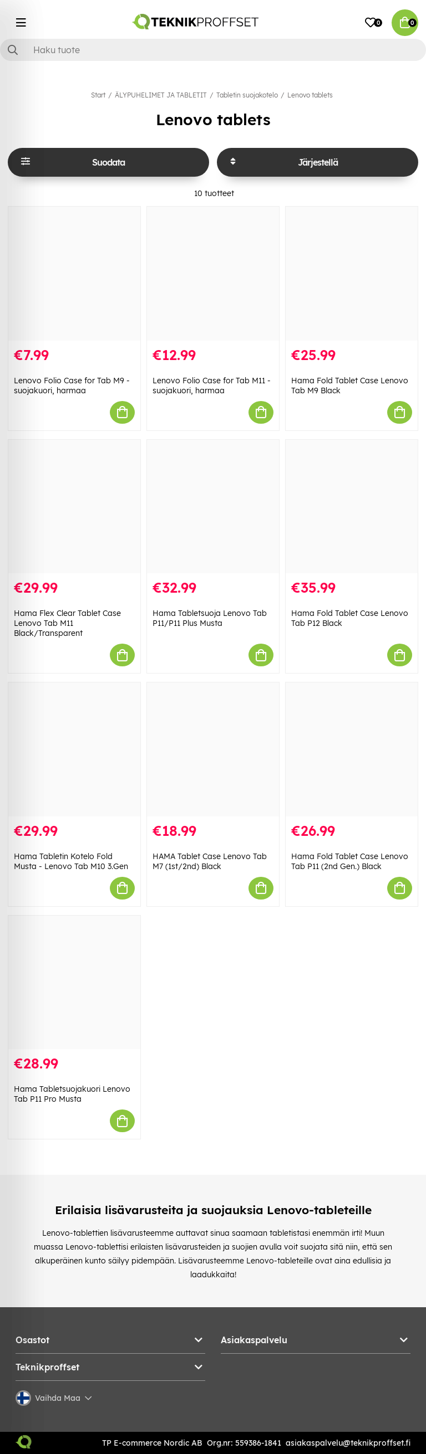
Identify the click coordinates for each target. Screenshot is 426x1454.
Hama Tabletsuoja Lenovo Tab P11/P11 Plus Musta (210, 618)
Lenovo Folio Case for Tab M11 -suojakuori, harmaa (212, 385)
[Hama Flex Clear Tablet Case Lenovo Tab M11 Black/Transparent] (74, 507)
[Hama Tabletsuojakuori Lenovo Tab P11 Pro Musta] (74, 983)
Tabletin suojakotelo (247, 95)
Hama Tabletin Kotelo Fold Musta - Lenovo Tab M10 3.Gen (71, 861)
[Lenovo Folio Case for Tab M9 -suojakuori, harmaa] (74, 274)
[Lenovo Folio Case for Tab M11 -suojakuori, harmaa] (213, 274)
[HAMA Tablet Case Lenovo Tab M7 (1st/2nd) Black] (213, 749)
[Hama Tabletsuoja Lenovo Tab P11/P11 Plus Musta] (213, 507)
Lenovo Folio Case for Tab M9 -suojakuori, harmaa (72, 385)
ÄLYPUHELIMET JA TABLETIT (161, 95)
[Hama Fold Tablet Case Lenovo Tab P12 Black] (351, 507)
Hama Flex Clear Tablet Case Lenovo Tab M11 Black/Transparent (67, 623)
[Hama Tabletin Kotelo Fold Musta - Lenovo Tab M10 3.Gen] (74, 749)
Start (98, 95)
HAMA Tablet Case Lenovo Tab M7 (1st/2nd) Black (210, 861)
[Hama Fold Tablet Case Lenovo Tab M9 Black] (351, 274)
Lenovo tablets (310, 95)
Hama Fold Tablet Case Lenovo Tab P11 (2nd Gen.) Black (349, 861)
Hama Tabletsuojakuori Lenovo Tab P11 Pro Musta (72, 1094)
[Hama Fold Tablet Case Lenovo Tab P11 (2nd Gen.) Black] (351, 749)
